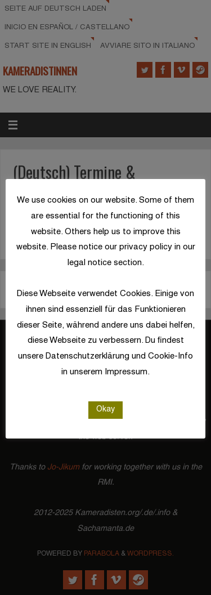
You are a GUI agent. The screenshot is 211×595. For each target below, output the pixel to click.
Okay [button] (105, 409)
